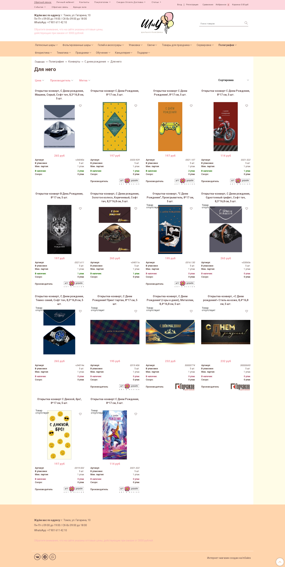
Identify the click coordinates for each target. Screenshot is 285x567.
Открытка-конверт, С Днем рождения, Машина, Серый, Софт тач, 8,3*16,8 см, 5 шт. (59, 94)
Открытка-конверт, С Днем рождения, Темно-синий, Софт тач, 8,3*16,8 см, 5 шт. (59, 300)
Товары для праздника (176, 45)
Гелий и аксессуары (109, 45)
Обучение (102, 52)
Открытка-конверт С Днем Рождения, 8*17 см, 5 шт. (115, 92)
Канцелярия (122, 52)
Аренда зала (80, 7)
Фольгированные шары (77, 45)
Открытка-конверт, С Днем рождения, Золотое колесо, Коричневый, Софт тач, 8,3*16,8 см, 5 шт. (114, 197)
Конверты (74, 61)
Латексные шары (45, 45)
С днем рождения (95, 61)
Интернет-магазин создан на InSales (229, 558)
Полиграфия (226, 45)
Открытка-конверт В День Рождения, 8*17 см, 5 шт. (59, 195)
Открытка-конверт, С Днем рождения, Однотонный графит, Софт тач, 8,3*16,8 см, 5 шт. (225, 197)
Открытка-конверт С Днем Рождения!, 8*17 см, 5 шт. (170, 92)
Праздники (82, 52)
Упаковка (134, 45)
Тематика (62, 52)
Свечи (151, 45)
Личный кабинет (65, 2)
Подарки (142, 52)
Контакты (84, 2)
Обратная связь (60, 7)
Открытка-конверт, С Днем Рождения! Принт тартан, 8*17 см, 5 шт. (114, 300)
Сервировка (204, 45)
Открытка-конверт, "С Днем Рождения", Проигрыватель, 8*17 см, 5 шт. (170, 197)
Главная (40, 61)
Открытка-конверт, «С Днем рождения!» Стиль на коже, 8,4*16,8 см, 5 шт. (225, 300)
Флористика (42, 52)
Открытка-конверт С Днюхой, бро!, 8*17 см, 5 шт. (59, 401)
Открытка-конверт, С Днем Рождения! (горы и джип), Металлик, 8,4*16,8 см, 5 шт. (170, 300)
